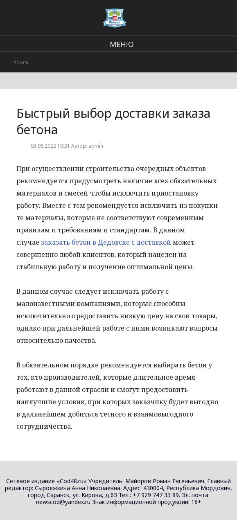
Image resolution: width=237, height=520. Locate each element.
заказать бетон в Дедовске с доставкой (106, 242)
